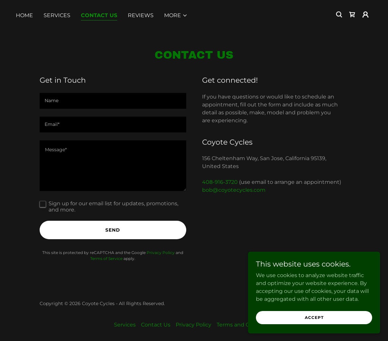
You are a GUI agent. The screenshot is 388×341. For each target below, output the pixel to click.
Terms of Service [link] (106, 258)
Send (112, 230)
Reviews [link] (141, 15)
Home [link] (24, 15)
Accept (314, 317)
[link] (352, 14)
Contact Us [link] (99, 15)
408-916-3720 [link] (220, 182)
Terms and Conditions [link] (245, 325)
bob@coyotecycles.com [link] (233, 190)
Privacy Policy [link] (161, 252)
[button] (176, 15)
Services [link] (57, 15)
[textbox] (113, 101)
